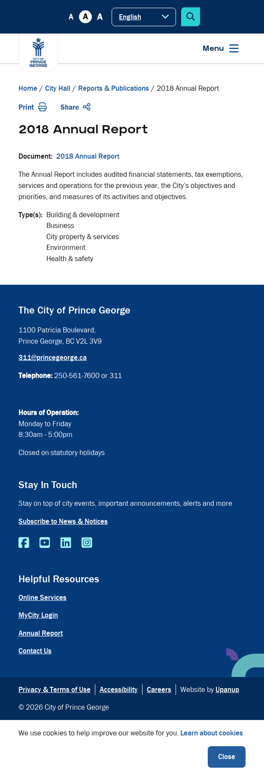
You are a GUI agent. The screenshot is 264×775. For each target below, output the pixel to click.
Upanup (227, 689)
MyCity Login (38, 615)
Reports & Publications (113, 88)
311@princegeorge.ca (52, 357)
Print (32, 107)
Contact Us (35, 650)
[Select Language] (144, 17)
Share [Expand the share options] (76, 107)
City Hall (57, 88)
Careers (159, 689)
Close (226, 756)
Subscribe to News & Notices (63, 521)
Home (27, 88)
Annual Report (40, 633)
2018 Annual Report (87, 156)
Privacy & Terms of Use (54, 689)
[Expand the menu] (221, 48)
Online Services (42, 597)
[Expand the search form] (190, 16)
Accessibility (119, 689)
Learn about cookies (211, 733)
